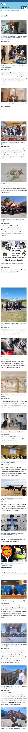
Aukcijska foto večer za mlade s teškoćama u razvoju (12, 264)
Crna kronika (3, 567)
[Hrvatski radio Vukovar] (3, 3)
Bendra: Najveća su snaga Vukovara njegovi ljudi (13, 601)
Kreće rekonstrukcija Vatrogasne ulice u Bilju (13, 432)
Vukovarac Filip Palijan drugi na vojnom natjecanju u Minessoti (11, 498)
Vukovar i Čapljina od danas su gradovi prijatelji (14, 104)
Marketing (21, 0)
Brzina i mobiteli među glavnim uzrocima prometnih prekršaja (12, 564)
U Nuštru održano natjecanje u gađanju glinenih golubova (13, 324)
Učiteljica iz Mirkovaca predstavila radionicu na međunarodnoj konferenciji (13, 461)
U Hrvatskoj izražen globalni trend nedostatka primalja (13, 395)
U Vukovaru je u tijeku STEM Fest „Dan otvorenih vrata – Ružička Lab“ (14, 66)
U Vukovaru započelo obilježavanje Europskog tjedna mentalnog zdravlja (13, 143)
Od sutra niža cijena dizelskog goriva (10, 356)
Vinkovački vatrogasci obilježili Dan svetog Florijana (12, 220)
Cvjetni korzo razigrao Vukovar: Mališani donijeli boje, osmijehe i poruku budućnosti (14, 645)
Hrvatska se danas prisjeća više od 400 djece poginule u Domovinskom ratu (12, 533)
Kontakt (17, 0)
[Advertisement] (14, 115)
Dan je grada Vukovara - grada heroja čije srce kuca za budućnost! (13, 729)
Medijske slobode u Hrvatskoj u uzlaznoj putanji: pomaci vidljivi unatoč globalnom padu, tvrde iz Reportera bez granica (14, 37)
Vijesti (2, 41)
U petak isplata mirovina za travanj (10, 183)
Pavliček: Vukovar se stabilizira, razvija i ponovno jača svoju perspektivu (14, 687)
